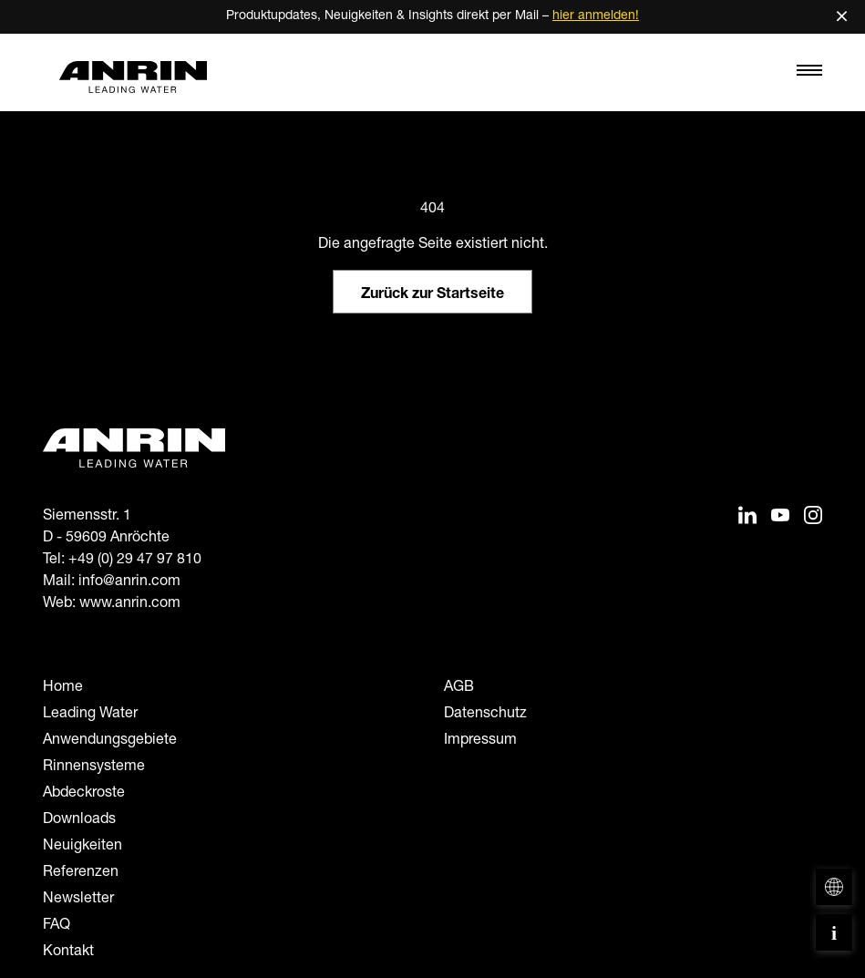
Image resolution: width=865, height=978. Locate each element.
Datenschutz (485, 714)
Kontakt (68, 952)
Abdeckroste (84, 794)
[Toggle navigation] (809, 74)
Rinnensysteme (94, 767)
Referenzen (80, 873)
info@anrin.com (129, 582)
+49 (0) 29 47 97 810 (134, 560)
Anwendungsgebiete (110, 741)
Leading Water (90, 714)
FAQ (56, 926)
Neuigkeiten (82, 846)
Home (63, 688)
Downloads (79, 820)
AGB (459, 688)
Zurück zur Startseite (432, 295)
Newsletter (78, 899)
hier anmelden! (595, 16)
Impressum (480, 741)
